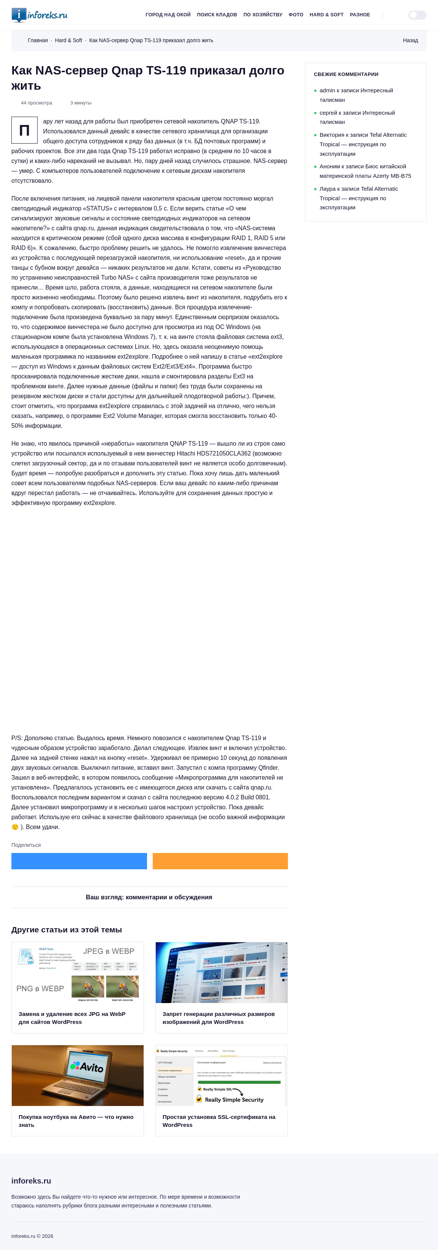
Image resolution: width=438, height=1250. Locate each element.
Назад (410, 40)
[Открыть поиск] (393, 15)
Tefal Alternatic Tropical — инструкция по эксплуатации (363, 144)
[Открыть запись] (78, 987)
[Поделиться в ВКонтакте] (79, 861)
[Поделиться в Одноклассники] (220, 861)
